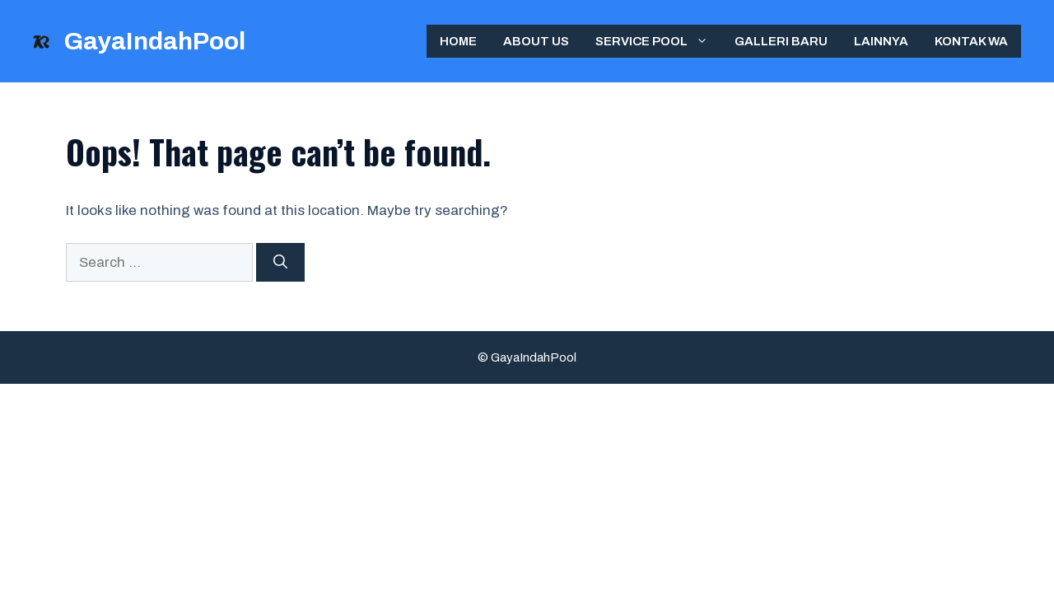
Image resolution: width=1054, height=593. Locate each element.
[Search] (280, 262)
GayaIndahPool (154, 41)
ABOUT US (536, 41)
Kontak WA (971, 41)
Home (458, 41)
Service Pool (658, 41)
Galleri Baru (781, 41)
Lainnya (881, 41)
